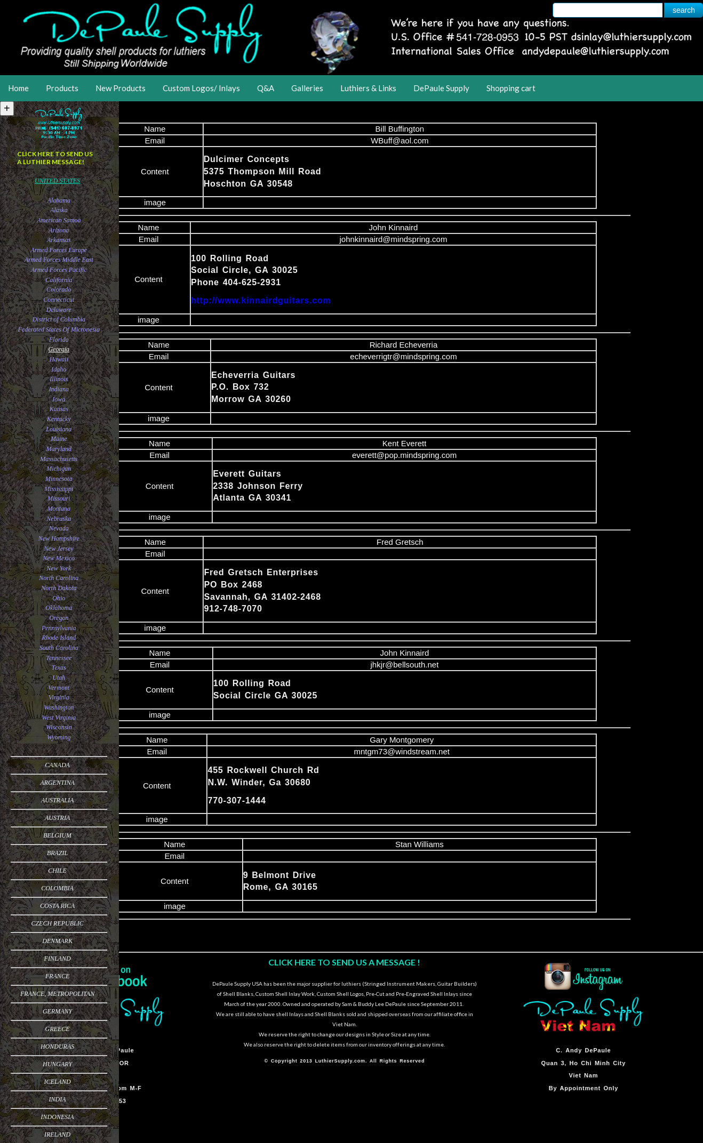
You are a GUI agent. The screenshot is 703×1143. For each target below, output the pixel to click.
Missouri (58, 498)
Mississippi (58, 489)
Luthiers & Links (368, 88)
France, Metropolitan (57, 993)
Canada (57, 765)
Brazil (57, 853)
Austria (57, 818)
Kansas (59, 409)
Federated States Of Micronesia (59, 329)
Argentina (57, 782)
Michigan (58, 468)
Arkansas (59, 240)
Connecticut (58, 299)
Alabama (58, 200)
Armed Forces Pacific (59, 269)
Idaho (58, 369)
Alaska (59, 210)
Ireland (57, 1134)
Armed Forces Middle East (59, 259)
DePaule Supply (441, 88)
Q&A (265, 88)
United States (57, 180)
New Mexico (59, 558)
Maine (59, 438)
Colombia (57, 888)
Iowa (58, 399)
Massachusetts (58, 459)
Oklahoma (58, 607)
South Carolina (58, 647)
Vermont (58, 687)
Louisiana (58, 429)
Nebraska (58, 518)
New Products (120, 88)
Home (18, 88)
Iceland (57, 1081)
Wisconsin (59, 727)
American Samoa (59, 220)
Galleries (307, 88)
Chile (57, 870)
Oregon (58, 618)
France (57, 976)
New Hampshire (58, 538)
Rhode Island (59, 637)
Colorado (58, 289)
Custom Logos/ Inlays (201, 88)
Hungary (57, 1064)
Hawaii (59, 359)
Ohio (58, 598)
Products (62, 88)
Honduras (57, 1046)
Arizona (59, 230)
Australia (57, 800)
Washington (59, 707)
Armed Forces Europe (58, 250)
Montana (58, 508)
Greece (57, 1029)
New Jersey (59, 548)
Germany (57, 1011)
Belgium (57, 835)
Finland (57, 958)
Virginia (59, 697)
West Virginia (59, 717)
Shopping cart (511, 88)
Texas (59, 667)
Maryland (58, 449)
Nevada (59, 528)
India (57, 1099)
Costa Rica (57, 905)
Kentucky (59, 419)
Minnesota (59, 478)
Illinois (59, 379)
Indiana (59, 389)
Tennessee (58, 658)
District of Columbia (59, 319)
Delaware (58, 309)
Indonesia (57, 1117)
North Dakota (58, 588)
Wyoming (58, 737)
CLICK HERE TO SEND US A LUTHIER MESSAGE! (55, 158)
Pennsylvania (59, 628)
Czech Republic (57, 923)
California (58, 280)
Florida (59, 339)
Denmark (57, 941)
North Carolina (58, 578)
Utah (58, 677)
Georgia (59, 349)
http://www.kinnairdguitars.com (261, 300)
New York (58, 568)
